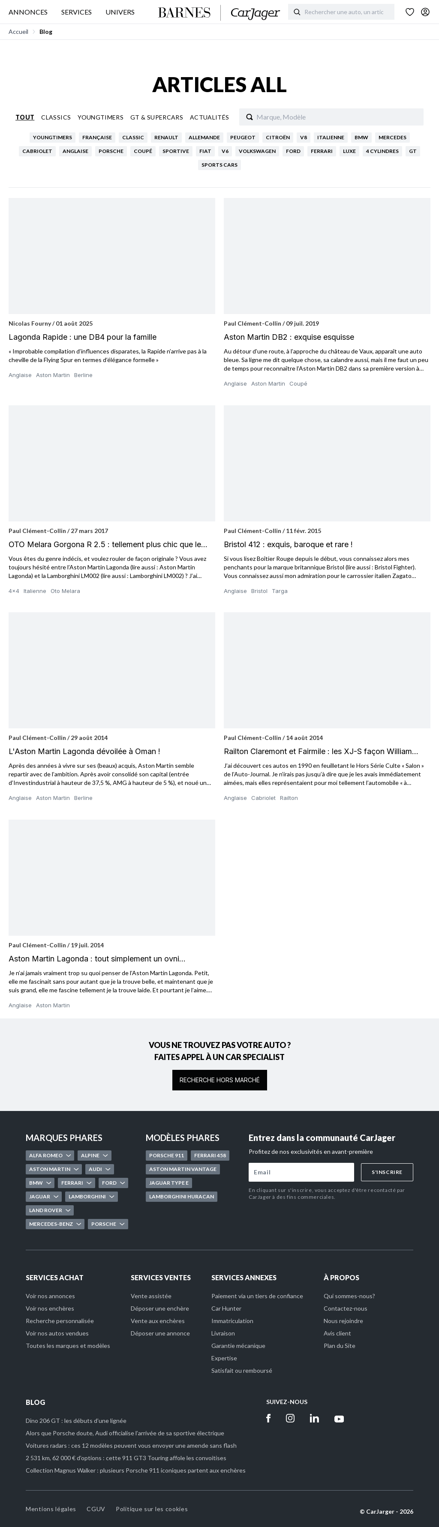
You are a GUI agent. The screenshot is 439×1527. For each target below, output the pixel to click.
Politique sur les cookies (152, 1508)
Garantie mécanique (238, 1345)
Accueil (18, 31)
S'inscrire (387, 1172)
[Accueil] (219, 13)
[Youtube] (339, 1418)
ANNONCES (28, 12)
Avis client (337, 1333)
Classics (56, 117)
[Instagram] (290, 1418)
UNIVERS (120, 12)
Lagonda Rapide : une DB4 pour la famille (82, 336)
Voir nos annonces (50, 1295)
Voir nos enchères (50, 1308)
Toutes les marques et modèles (68, 1345)
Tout (24, 117)
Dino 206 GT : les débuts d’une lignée (76, 1420)
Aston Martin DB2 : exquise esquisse (289, 336)
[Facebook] (268, 1418)
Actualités (209, 117)
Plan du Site (339, 1345)
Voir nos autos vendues (57, 1333)
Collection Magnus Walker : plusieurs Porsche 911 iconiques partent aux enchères (136, 1470)
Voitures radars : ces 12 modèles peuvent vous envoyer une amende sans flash (131, 1445)
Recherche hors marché (220, 1080)
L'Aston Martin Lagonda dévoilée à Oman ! (84, 751)
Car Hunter (226, 1308)
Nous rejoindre (343, 1320)
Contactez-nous (345, 1308)
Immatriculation (232, 1320)
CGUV (96, 1508)
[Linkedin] (314, 1418)
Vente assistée (151, 1295)
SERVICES (76, 12)
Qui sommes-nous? (349, 1295)
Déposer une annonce (160, 1333)
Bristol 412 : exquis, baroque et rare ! (288, 544)
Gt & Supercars (156, 117)
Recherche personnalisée (60, 1320)
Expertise (224, 1358)
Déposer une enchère (160, 1308)
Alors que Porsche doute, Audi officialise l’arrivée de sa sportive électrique (125, 1433)
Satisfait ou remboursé (241, 1370)
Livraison (223, 1333)
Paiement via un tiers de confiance (257, 1295)
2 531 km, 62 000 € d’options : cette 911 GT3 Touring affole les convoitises (126, 1457)
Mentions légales (51, 1508)
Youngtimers (100, 117)
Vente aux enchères (158, 1320)
